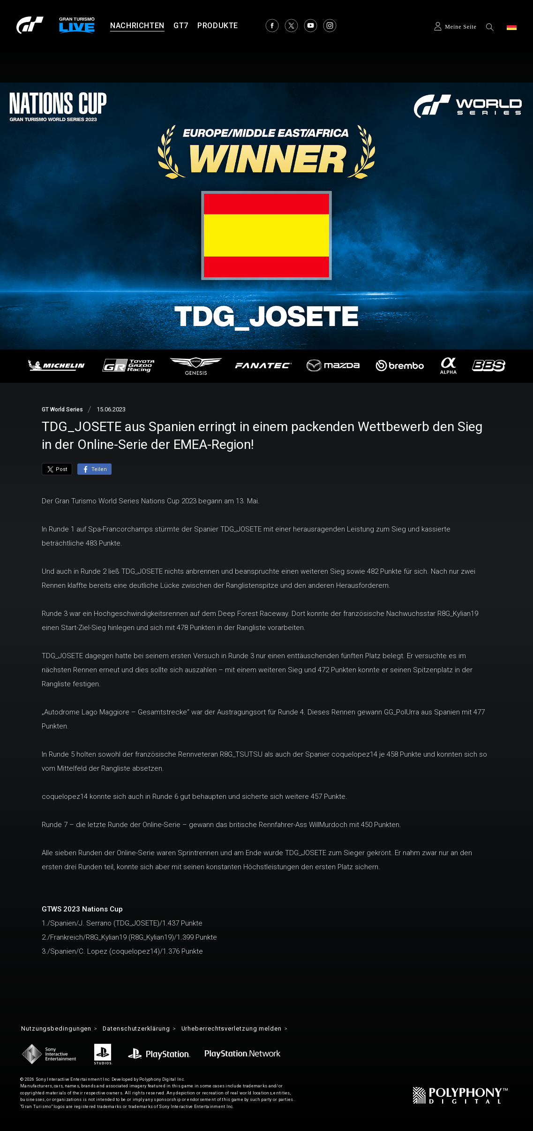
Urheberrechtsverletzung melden (250, 1029)
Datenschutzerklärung (145, 1029)
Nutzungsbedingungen (59, 1029)
